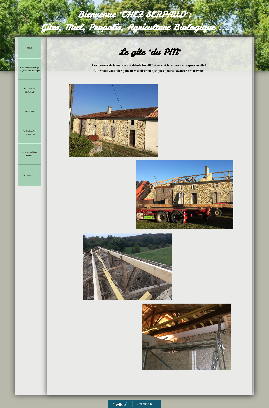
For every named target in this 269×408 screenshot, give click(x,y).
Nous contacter (29, 175)
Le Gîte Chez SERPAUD (29, 90)
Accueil (30, 48)
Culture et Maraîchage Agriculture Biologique (30, 69)
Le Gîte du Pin (30, 111)
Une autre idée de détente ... (29, 154)
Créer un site (145, 404)
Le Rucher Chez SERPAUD (30, 133)
